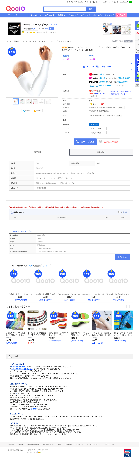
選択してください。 (98, 128)
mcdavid (64, 47)
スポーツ (40, 41)
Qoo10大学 (124, 2)
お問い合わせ (122, 257)
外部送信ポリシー (48, 444)
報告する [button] (38, 110)
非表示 (125, 212)
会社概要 (11, 444)
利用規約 (20, 444)
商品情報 (37, 152)
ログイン (70, 2)
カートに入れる (85, 141)
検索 (90, 9)
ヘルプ (104, 2)
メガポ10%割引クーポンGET (96, 66)
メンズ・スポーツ (28, 41)
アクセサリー (69, 41)
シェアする (28, 110)
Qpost (98, 2)
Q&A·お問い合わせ (53, 32)
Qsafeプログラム (109, 444)
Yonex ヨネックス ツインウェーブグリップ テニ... (69, 294)
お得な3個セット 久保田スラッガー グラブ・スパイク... (45, 294)
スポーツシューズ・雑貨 (54, 41)
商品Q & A (101, 152)
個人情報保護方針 (33, 444)
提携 (59, 444)
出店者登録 (68, 444)
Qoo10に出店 (113, 2)
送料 (66, 104)
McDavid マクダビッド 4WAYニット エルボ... (20, 294)
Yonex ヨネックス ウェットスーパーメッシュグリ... (118, 294)
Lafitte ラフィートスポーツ (35, 24)
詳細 (92, 96)
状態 (15, 217)
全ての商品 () (30, 29)
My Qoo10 (79, 2)
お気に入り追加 (108, 141)
